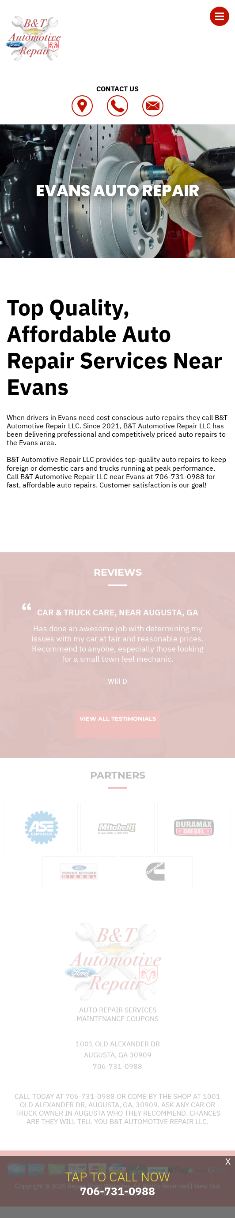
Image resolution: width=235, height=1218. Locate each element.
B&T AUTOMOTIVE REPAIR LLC (118, 280)
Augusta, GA (170, 619)
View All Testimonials (118, 725)
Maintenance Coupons (117, 1025)
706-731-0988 (180, 476)
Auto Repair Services (117, 1016)
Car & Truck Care (75, 619)
